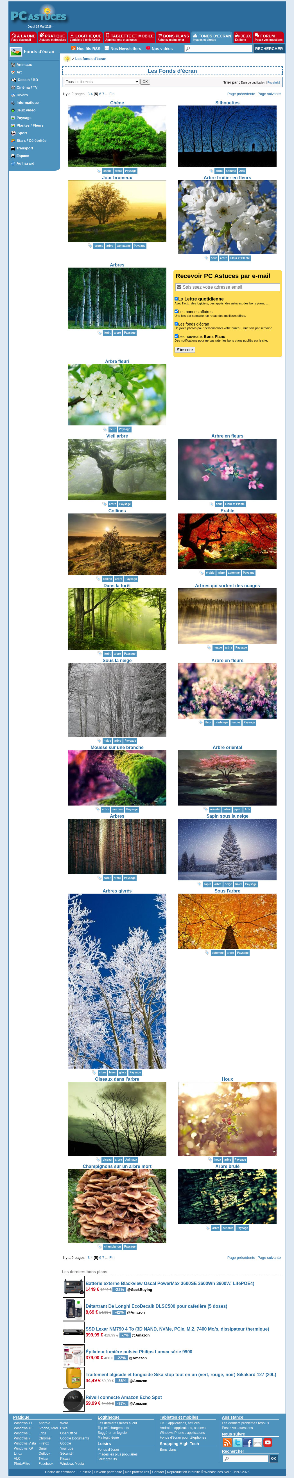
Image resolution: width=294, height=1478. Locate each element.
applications (177, 1423)
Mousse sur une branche (117, 747)
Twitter (43, 1459)
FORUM (268, 37)
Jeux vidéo (26, 110)
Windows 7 (22, 1438)
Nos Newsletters (125, 48)
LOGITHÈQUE (85, 37)
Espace (22, 156)
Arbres (117, 265)
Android (44, 1423)
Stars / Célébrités (31, 140)
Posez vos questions (237, 1428)
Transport (24, 148)
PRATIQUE (52, 37)
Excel (64, 1428)
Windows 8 (22, 1433)
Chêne (117, 102)
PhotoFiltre (22, 1464)
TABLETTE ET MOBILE (129, 37)
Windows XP (23, 1448)
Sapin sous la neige (227, 816)
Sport (22, 133)
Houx (227, 1079)
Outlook (44, 1453)
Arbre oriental (227, 747)
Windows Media (72, 1464)
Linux (18, 1453)
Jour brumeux (117, 177)
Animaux (24, 64)
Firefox (44, 1443)
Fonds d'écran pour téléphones (183, 1437)
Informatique (28, 102)
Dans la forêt (117, 585)
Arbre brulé (227, 1166)
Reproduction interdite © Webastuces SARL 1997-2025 (208, 1472)
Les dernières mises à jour (117, 1423)
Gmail (43, 1448)
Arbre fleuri (117, 361)
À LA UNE (23, 37)
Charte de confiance (60, 1472)
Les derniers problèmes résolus (245, 1423)
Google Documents (74, 1438)
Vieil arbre (117, 436)
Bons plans (168, 1450)
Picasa (65, 1459)
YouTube (66, 1448)
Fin (111, 94)
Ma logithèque (108, 1437)
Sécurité (66, 1453)
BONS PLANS (173, 37)
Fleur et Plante (240, 258)
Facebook (46, 1464)
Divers (22, 95)
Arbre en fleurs (227, 436)
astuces (194, 1423)
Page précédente (241, 94)
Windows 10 (23, 1428)
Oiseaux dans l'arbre (117, 1079)
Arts (242, 170)
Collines (117, 510)
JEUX (243, 37)
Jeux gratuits (107, 1459)
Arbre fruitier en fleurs (227, 177)
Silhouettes (227, 102)
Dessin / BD (28, 80)
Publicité (84, 1472)
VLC (17, 1459)
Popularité (273, 82)
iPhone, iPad (48, 1428)
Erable (227, 510)
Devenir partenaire (108, 1472)
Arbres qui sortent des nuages (227, 585)
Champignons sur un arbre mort (117, 1166)
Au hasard (26, 163)
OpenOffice (68, 1433)
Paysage (24, 118)
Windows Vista (25, 1443)
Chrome (45, 1438)
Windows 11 (23, 1423)
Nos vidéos (162, 48)
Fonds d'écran (39, 51)
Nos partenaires (137, 1472)
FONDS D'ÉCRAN (212, 37)
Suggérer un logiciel (113, 1433)
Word (64, 1423)
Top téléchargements (113, 1428)
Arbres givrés (117, 891)
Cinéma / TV (27, 87)
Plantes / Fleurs (30, 125)
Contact (158, 1472)
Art (19, 72)
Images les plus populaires (118, 1454)
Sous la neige (117, 660)
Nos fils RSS (88, 48)
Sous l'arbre (227, 891)
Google (65, 1443)
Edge (42, 1433)
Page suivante (269, 94)
